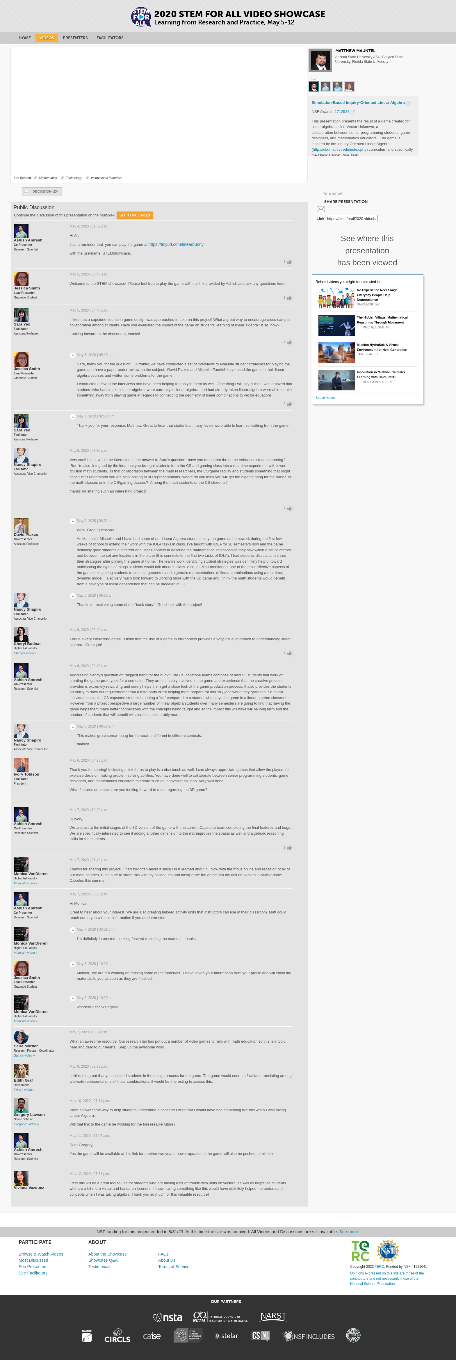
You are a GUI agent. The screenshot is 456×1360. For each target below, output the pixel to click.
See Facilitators (33, 1273)
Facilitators (110, 37)
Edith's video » (24, 1089)
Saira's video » (24, 1055)
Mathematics (48, 177)
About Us (166, 1260)
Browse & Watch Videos (41, 1254)
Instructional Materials (106, 177)
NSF (407, 1267)
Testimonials (99, 1266)
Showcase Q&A (103, 1260)
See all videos (326, 397)
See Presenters (33, 1266)
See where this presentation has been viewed (367, 250)
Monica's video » (26, 883)
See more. (349, 1231)
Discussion (41, 193)
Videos (47, 37)
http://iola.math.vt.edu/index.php (339, 149)
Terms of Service (173, 1266)
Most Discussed (33, 1260)
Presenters (75, 37)
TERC (379, 1267)
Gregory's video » (26, 1124)
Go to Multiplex (135, 215)
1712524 (342, 111)
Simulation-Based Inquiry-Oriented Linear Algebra (358, 103)
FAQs (163, 1254)
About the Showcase (107, 1254)
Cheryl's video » (25, 653)
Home (25, 37)
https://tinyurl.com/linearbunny (176, 244)
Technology (74, 177)
